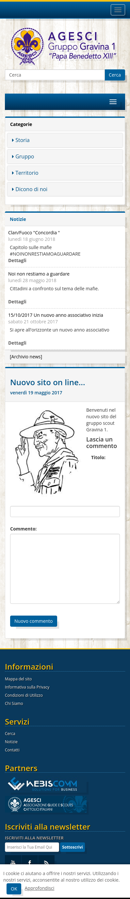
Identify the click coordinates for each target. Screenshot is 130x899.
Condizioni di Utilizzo (24, 695)
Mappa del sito (18, 679)
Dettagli (17, 260)
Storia (22, 140)
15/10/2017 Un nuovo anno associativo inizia (55, 315)
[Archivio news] (26, 356)
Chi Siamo (14, 703)
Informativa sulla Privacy (27, 687)
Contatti (12, 750)
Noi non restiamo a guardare (39, 274)
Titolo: (98, 457)
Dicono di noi (31, 189)
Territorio (26, 172)
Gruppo (24, 156)
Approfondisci (39, 888)
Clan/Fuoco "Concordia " (34, 232)
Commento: (23, 529)
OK (14, 889)
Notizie (11, 742)
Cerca (115, 75)
